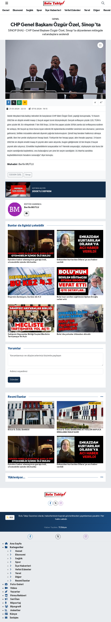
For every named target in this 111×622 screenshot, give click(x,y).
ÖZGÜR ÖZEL (15, 175)
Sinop (28, 175)
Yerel (87, 10)
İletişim (11, 617)
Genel (5, 10)
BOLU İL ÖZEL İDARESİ (18, 430)
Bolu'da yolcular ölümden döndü (73, 334)
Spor (39, 10)
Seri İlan (12, 599)
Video (11, 588)
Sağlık (29, 10)
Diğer (96, 10)
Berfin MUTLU (31, 207)
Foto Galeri (14, 584)
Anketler (13, 610)
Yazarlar (12, 591)
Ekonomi (18, 10)
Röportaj (13, 603)
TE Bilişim (62, 527)
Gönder (14, 379)
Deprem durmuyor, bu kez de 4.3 (24, 297)
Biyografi (13, 606)
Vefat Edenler (72, 10)
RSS (10, 517)
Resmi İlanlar (20, 580)
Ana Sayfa (13, 543)
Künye (11, 614)
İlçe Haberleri (53, 10)
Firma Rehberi (15, 595)
